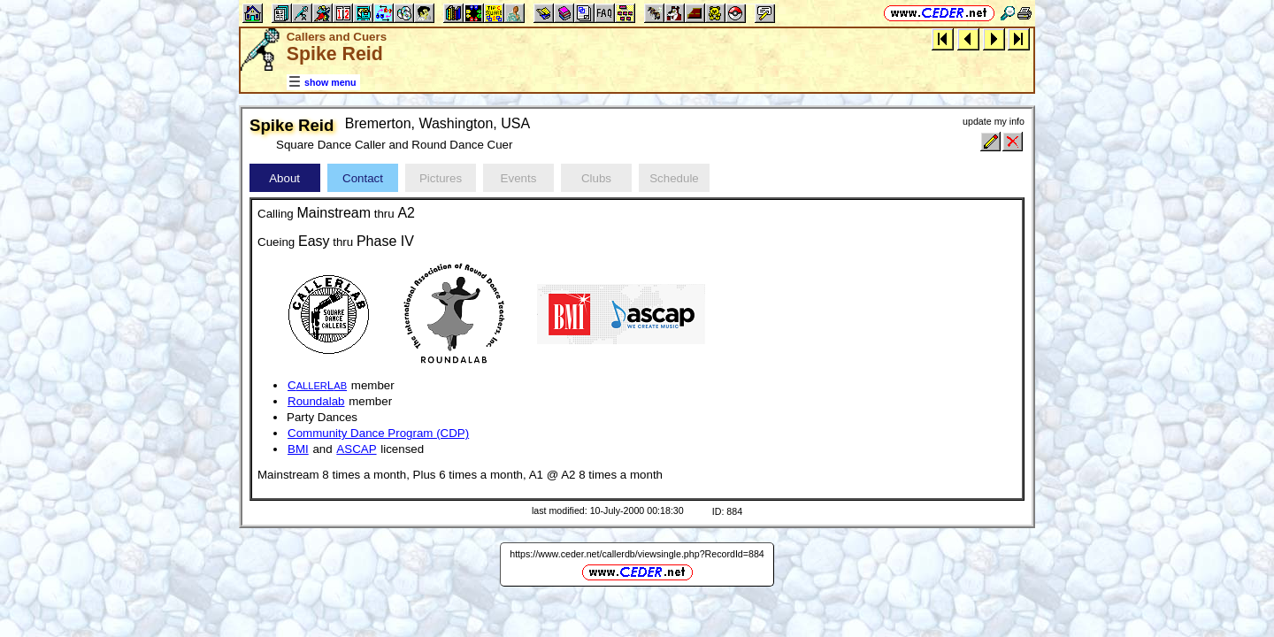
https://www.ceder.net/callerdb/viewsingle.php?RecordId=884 (637, 554)
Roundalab (316, 401)
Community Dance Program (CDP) (378, 433)
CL (317, 385)
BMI (298, 449)
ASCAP (356, 449)
